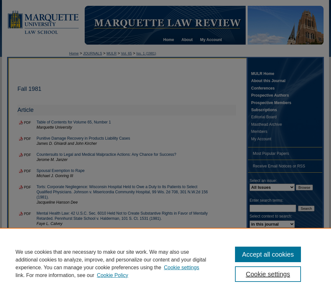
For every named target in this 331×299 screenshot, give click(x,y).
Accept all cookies (268, 254)
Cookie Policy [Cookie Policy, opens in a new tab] (112, 275)
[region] (165, 263)
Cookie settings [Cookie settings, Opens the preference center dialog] (268, 274)
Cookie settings (181, 267)
